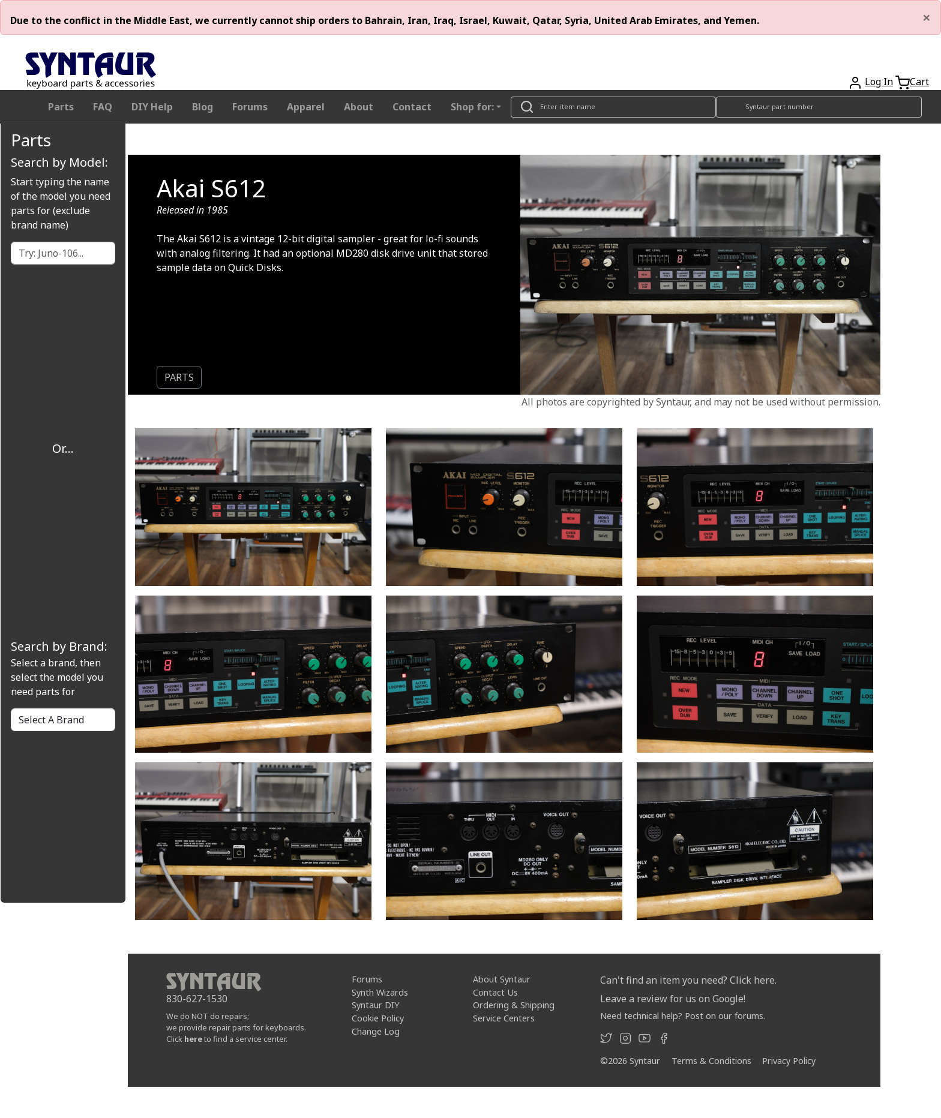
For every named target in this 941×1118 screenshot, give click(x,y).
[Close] (926, 17)
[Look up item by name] (613, 107)
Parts (61, 106)
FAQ (102, 106)
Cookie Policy (378, 1018)
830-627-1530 (196, 998)
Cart (919, 81)
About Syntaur (502, 979)
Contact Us (495, 992)
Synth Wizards (380, 992)
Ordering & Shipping (514, 1005)
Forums (250, 106)
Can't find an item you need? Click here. (688, 980)
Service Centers (504, 1018)
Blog (202, 106)
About (358, 106)
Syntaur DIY (375, 1005)
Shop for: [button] (472, 106)
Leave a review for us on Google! (672, 998)
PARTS (179, 377)
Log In (879, 81)
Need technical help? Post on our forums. (682, 1015)
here (193, 1038)
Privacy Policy (789, 1060)
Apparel (306, 106)
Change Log (376, 1031)
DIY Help (152, 106)
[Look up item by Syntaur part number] (819, 107)
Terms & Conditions (711, 1060)
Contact (411, 106)
